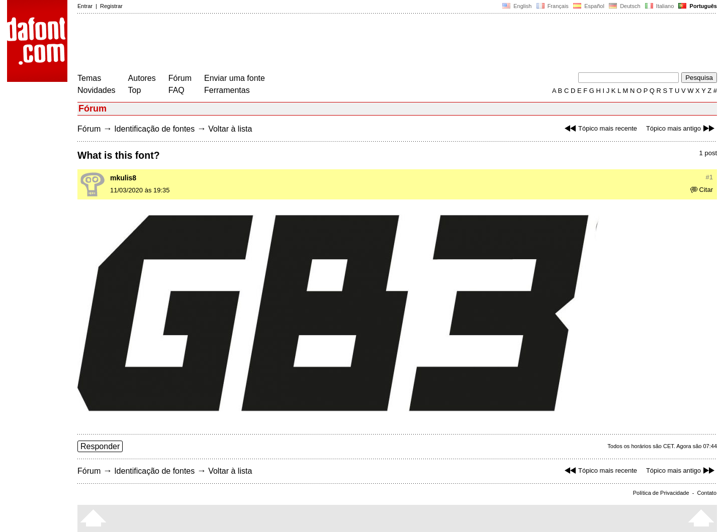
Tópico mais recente (599, 128)
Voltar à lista (230, 129)
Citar (701, 189)
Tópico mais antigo (681, 128)
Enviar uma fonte (234, 78)
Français (552, 6)
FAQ (176, 90)
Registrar (111, 6)
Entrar (85, 6)
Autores (142, 78)
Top (134, 90)
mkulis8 (123, 178)
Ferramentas (227, 90)
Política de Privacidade (661, 493)
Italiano (660, 6)
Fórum (180, 78)
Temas (89, 78)
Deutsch (624, 6)
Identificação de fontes (154, 129)
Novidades (96, 90)
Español (589, 6)
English (517, 6)
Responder (100, 446)
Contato (706, 493)
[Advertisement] (260, 44)
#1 (709, 177)
